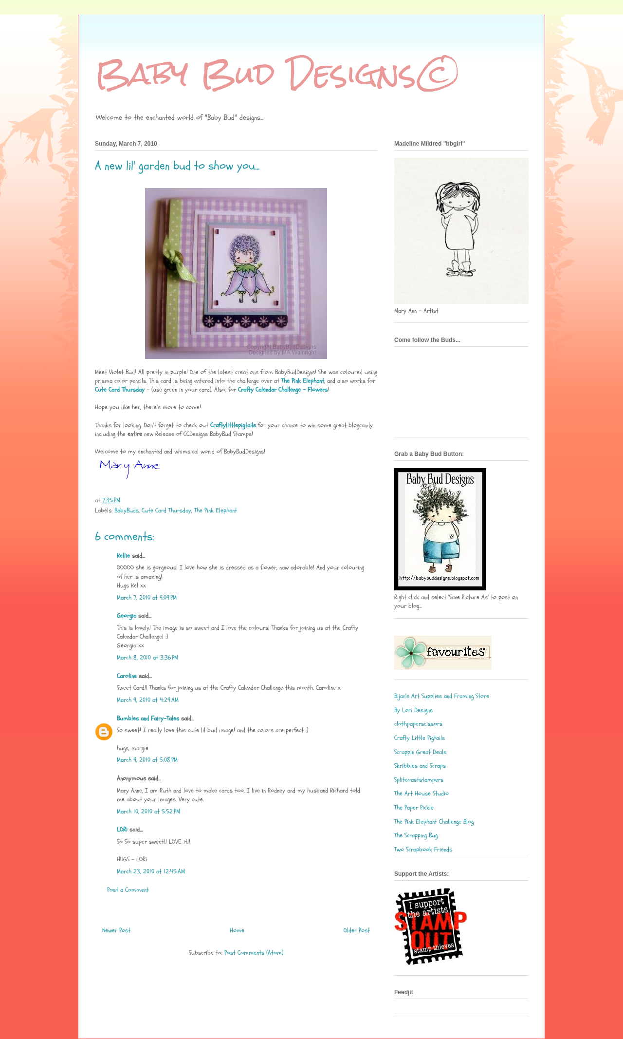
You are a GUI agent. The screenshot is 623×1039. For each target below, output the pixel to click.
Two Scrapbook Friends (423, 849)
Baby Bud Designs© (278, 73)
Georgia (126, 615)
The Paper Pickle (414, 807)
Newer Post (116, 930)
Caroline (127, 676)
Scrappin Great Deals (420, 752)
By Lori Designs (413, 710)
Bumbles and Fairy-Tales (148, 718)
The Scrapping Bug (416, 835)
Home (237, 930)
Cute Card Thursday (166, 510)
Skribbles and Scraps (420, 765)
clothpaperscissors (418, 723)
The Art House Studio (421, 793)
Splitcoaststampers (418, 779)
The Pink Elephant (215, 510)
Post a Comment (128, 890)
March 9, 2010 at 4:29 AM (148, 700)
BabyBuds (126, 510)
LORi (122, 829)
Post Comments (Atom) (253, 952)
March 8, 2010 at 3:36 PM (147, 657)
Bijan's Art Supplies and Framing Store (441, 696)
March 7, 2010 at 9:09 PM (147, 597)
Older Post (357, 930)
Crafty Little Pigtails (419, 738)
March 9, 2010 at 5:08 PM (147, 760)
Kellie (123, 555)
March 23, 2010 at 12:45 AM (151, 871)
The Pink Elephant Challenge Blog (434, 821)
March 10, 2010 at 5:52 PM (148, 811)
